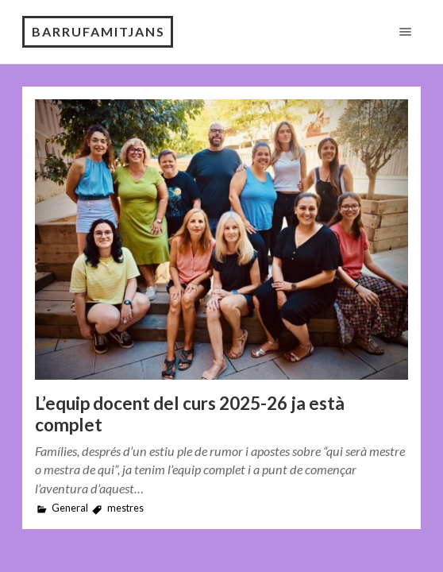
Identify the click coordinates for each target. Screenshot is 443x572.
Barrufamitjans (98, 31)
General (70, 508)
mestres (125, 508)
